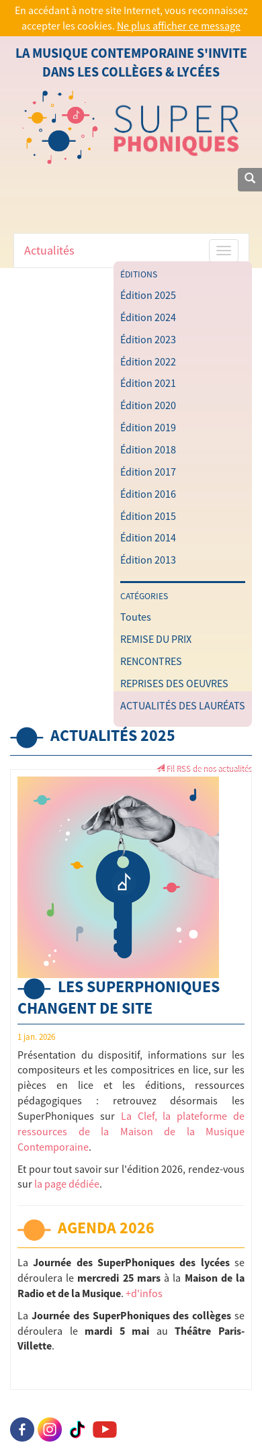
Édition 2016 (148, 493)
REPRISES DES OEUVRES (174, 683)
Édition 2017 (148, 471)
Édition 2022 (148, 361)
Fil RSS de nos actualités (204, 768)
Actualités (49, 250)
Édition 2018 (148, 449)
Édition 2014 (148, 537)
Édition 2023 (148, 339)
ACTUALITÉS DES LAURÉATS (182, 705)
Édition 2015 (148, 516)
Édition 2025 (148, 295)
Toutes (135, 616)
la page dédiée (66, 1183)
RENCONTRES (151, 661)
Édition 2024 (148, 317)
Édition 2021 (148, 383)
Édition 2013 (148, 559)
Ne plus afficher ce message (179, 25)
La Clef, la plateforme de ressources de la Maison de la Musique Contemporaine (131, 1131)
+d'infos (144, 1293)
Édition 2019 (148, 427)
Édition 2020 (148, 405)
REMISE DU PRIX (155, 639)
